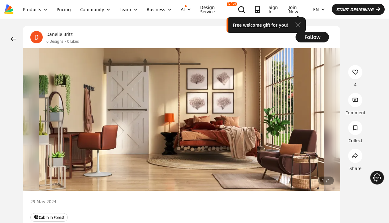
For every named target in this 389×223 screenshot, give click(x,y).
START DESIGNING (358, 9)
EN (319, 9)
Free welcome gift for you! (260, 25)
